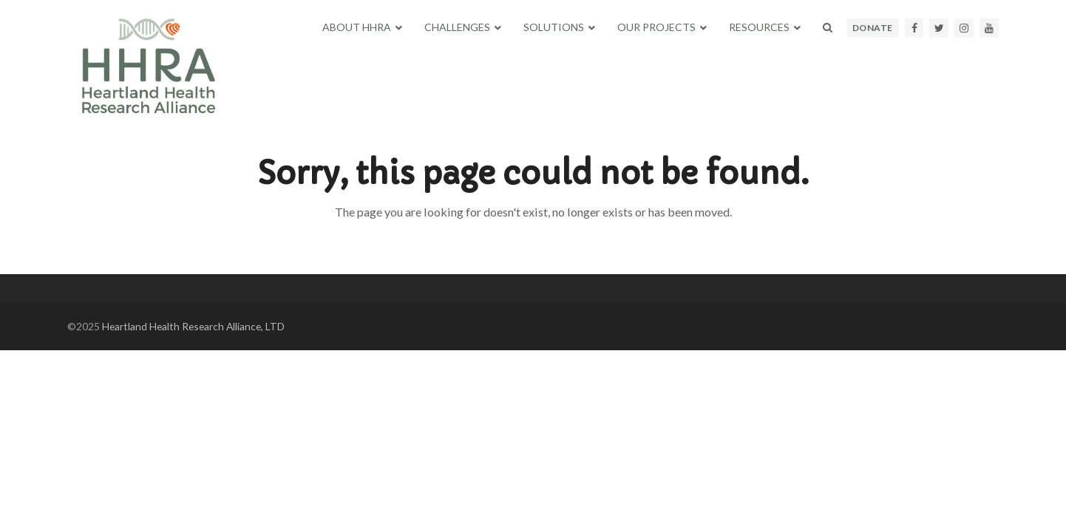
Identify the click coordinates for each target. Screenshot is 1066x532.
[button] (827, 27)
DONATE (872, 27)
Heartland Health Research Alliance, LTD (193, 326)
